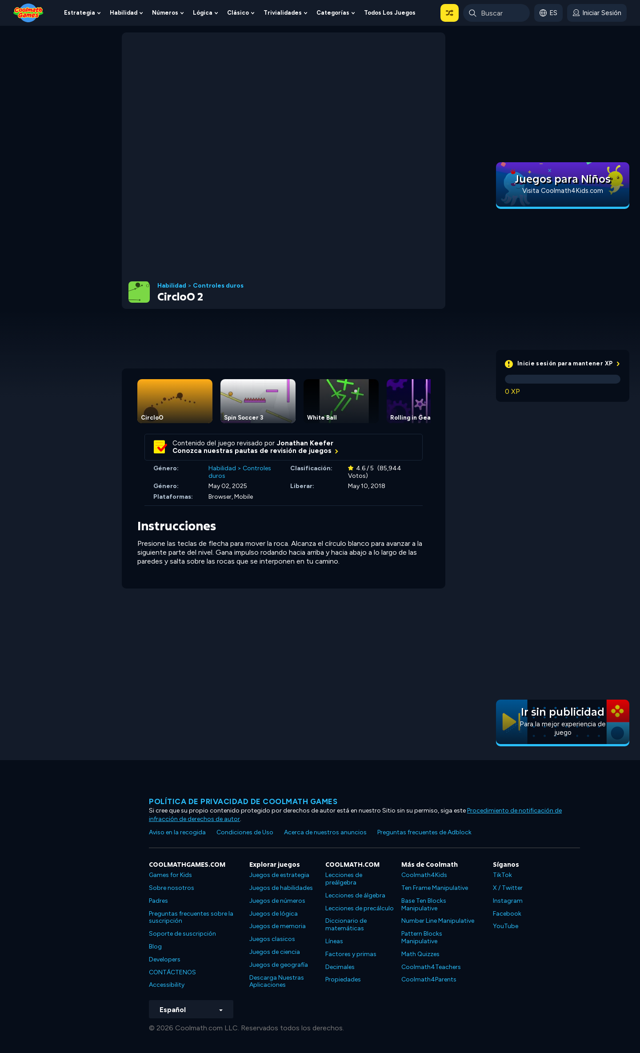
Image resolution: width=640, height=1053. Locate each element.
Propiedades (343, 979)
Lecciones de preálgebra (343, 878)
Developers (164, 959)
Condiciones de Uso (244, 832)
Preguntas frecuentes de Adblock (424, 832)
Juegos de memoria (277, 926)
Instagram (508, 901)
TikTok (502, 875)
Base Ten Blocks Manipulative (423, 904)
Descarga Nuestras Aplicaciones (276, 981)
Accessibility (166, 985)
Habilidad (123, 12)
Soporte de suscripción (182, 933)
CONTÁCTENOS (172, 972)
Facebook (507, 913)
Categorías (332, 12)
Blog (155, 946)
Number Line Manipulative (437, 921)
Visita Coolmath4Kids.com (562, 191)
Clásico (238, 12)
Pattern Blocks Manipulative (421, 937)
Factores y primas (350, 954)
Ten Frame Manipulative (434, 888)
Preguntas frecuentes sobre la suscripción (191, 917)
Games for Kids (170, 875)
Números (165, 12)
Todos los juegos (390, 12)
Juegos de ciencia (274, 952)
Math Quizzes (420, 954)
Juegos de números (277, 901)
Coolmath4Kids (424, 875)
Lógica (202, 12)
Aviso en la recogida (177, 832)
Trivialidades (283, 12)
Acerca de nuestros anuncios (325, 832)
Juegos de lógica (273, 913)
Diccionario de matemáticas (346, 924)
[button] (449, 13)
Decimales (340, 967)
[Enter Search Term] (496, 13)
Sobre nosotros (171, 888)
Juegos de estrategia (279, 875)
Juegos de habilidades (281, 888)
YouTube (505, 926)
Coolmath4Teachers (431, 967)
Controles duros (218, 285)
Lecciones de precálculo (359, 908)
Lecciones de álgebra (355, 895)
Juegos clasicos (272, 939)
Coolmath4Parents (428, 979)
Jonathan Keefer (305, 443)
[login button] (597, 13)
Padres (158, 901)
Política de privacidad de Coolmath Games (243, 801)
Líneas (334, 941)
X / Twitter (508, 888)
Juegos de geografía (278, 965)
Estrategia (79, 12)
